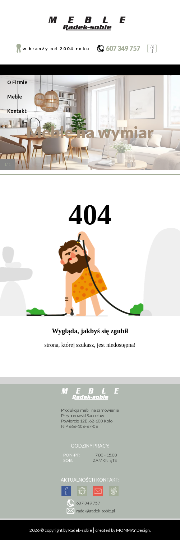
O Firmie (17, 82)
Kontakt (17, 111)
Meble (14, 97)
